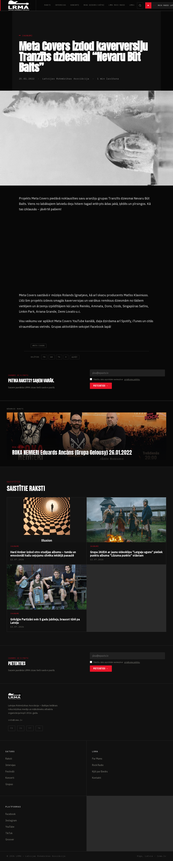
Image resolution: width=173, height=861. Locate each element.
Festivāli (9, 771)
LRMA (131, 5)
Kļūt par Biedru (100, 771)
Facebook (10, 814)
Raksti (47, 5)
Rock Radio (98, 765)
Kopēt (75, 357)
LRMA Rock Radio (117, 5)
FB (11, 728)
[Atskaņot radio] (148, 5)
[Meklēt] (140, 5)
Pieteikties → (100, 385)
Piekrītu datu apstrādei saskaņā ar (115, 379)
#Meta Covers (38, 346)
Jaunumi (27, 35)
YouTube (9, 826)
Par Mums (97, 758)
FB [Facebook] (44, 357)
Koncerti (74, 5)
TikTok (9, 833)
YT (30, 728)
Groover (9, 839)
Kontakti (96, 777)
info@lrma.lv (15, 720)
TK (39, 728)
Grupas (9, 784)
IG (20, 728)
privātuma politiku (132, 379)
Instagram (11, 820)
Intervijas (60, 5)
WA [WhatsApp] (52, 357)
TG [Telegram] (59, 357)
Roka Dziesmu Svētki (94, 5)
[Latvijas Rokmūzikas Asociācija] (22, 5)
